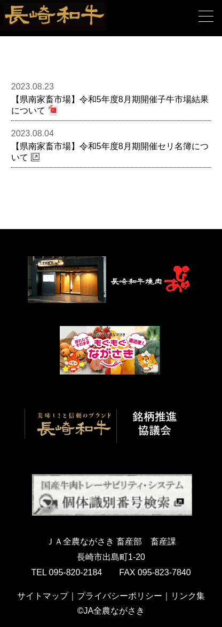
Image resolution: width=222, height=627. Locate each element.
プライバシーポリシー (119, 595)
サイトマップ (42, 595)
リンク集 (188, 595)
